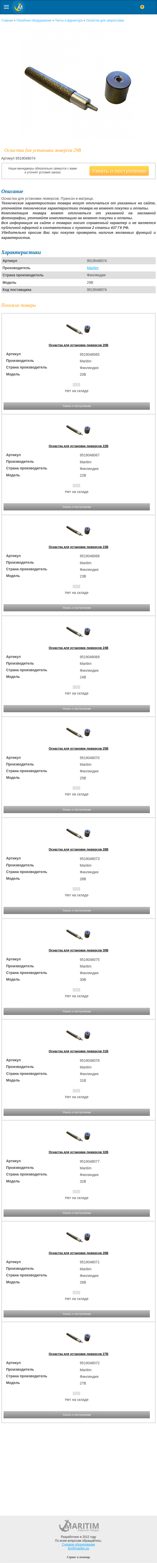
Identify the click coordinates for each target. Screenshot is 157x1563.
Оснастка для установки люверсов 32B (78, 1152)
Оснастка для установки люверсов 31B (78, 1051)
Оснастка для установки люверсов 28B (78, 849)
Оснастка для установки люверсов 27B (78, 1354)
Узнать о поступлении (119, 171)
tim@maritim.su (78, 1548)
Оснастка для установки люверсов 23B (78, 547)
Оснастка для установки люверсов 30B (78, 950)
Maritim (93, 268)
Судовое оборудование (78, 1544)
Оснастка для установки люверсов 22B (78, 446)
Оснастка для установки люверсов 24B (78, 648)
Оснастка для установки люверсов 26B (78, 1253)
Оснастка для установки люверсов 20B (78, 345)
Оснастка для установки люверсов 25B (78, 748)
